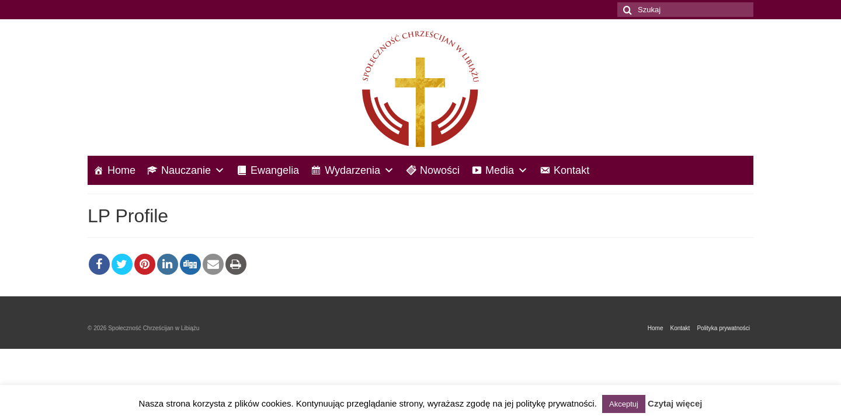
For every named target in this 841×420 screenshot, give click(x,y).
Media (506, 170)
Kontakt (571, 170)
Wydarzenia (359, 170)
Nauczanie (193, 170)
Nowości (440, 170)
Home (121, 170)
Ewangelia (275, 170)
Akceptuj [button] (623, 404)
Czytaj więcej (675, 403)
